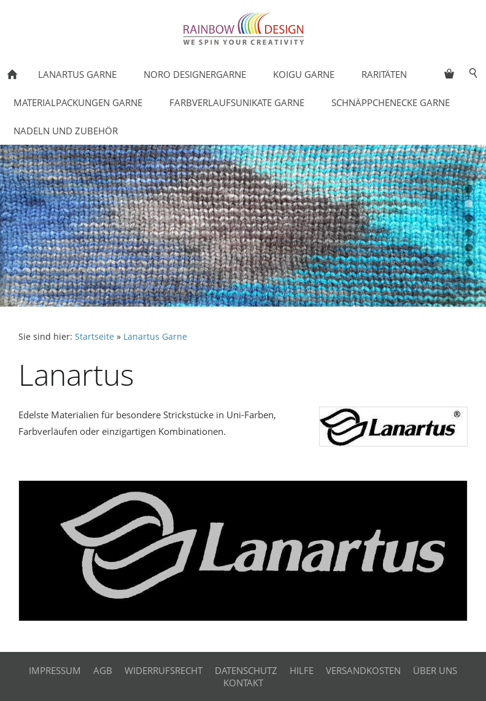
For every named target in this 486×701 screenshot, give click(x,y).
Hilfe (302, 670)
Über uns (435, 670)
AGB (102, 670)
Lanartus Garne (155, 336)
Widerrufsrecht (163, 670)
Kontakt (243, 682)
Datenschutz (246, 670)
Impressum (55, 670)
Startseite (94, 336)
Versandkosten (363, 670)
